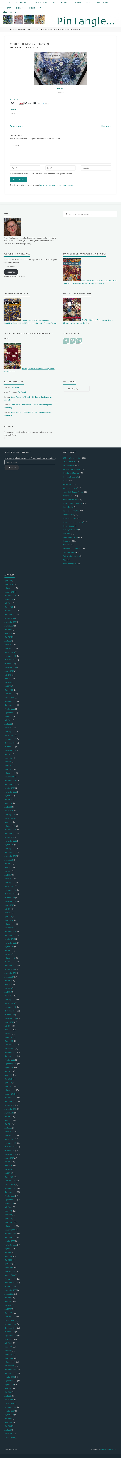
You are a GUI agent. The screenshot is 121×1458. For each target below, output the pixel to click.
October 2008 (9, 1241)
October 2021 (9, 747)
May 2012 (8, 1079)
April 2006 (8, 1354)
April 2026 (8, 580)
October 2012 (9, 1060)
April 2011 (8, 1128)
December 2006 (10, 1324)
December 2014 (10, 962)
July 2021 (8, 754)
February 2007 (9, 1317)
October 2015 (9, 939)
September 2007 (10, 1290)
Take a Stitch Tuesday (71, 556)
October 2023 (9, 663)
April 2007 (8, 1309)
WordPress (112, 1449)
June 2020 (8, 803)
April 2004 (8, 1430)
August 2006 (9, 1339)
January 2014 (9, 1003)
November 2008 (10, 1237)
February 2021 (9, 773)
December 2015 (10, 931)
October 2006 (9, 1332)
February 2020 (9, 814)
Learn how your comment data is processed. (56, 185)
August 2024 (9, 626)
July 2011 (8, 1116)
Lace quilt (67, 533)
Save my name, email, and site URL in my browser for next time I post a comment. (42, 174)
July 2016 (8, 909)
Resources (67, 541)
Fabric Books (68, 507)
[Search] (40, 8)
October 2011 (9, 1105)
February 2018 (9, 848)
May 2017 (8, 871)
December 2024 (10, 611)
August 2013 (9, 1022)
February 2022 (9, 731)
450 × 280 (15, 48)
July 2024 (8, 629)
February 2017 (9, 882)
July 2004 (8, 1418)
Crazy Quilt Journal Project (73, 492)
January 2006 (9, 1366)
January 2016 (9, 928)
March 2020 (8, 811)
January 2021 (9, 777)
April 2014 (8, 992)
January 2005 (9, 1403)
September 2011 (10, 1109)
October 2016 (9, 897)
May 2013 (8, 1033)
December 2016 (10, 890)
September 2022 (10, 713)
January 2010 (9, 1184)
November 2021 (10, 743)
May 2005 (8, 1392)
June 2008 (8, 1256)
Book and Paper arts (71, 477)
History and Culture (70, 530)
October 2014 (9, 969)
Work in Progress (69, 564)
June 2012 (8, 1075)
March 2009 (8, 1222)
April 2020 (8, 807)
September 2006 (10, 1335)
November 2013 (10, 1011)
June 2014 (8, 984)
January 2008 (9, 1275)
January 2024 (9, 652)
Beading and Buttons (71, 473)
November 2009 (10, 1192)
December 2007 (10, 1279)
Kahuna (103, 1449)
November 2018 (10, 833)
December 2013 (10, 1007)
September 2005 (10, 1381)
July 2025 (8, 603)
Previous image (16, 126)
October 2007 (9, 1286)
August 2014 (9, 977)
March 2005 (8, 1400)
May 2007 (8, 1305)
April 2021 (8, 765)
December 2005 (10, 1369)
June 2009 (8, 1211)
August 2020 (9, 796)
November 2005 (10, 1373)
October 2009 (9, 1196)
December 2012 (10, 1052)
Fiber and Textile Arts (71, 511)
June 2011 (8, 1120)
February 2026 (9, 588)
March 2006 (8, 1358)
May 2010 (8, 1169)
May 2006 (8, 1351)
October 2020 (9, 788)
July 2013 (8, 1026)
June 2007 (8, 1301)
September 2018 (10, 841)
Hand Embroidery (69, 518)
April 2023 (8, 686)
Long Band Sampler (70, 537)
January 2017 (9, 886)
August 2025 (9, 599)
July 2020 (8, 799)
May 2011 (8, 1124)
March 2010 (8, 1177)
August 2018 (9, 845)
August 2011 (9, 1113)
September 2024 (10, 622)
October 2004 (9, 1411)
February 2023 (9, 694)
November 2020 (10, 784)
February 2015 (9, 958)
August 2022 (9, 716)
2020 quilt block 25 (50, 30)
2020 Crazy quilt (34, 30)
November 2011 (10, 1101)
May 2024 (8, 637)
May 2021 (8, 762)
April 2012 (8, 1082)
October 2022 (9, 709)
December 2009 (10, 1188)
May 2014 (8, 988)
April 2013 (8, 1037)
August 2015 (9, 947)
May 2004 (8, 1426)
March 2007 (8, 1313)
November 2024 (10, 614)
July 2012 (8, 1071)
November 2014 (10, 965)
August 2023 (9, 671)
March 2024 (8, 645)
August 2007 (9, 1294)
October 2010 (9, 1150)
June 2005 (8, 1388)
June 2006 (8, 1347)
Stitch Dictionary (69, 552)
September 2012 (10, 1064)
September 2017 (10, 856)
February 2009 (9, 1226)
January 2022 (9, 735)
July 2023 (8, 675)
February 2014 (9, 999)
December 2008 (10, 1233)
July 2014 (8, 981)
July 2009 (8, 1207)
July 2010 (8, 1162)
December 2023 (10, 656)
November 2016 (10, 894)
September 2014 (10, 973)
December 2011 (10, 1098)
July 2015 (8, 950)
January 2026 (9, 592)
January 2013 (9, 1048)
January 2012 (9, 1094)
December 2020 (10, 780)
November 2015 (10, 935)
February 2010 (9, 1181)
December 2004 (10, 1407)
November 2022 (10, 705)
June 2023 (8, 678)
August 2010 (9, 1158)
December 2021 (10, 739)
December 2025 (10, 596)
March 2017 (8, 879)
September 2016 (10, 901)
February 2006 (9, 1362)
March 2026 (8, 584)
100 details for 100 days (72, 458)
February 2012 (9, 1090)
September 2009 (10, 1200)
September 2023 (10, 667)
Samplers (66, 545)
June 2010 (8, 1165)
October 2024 (9, 618)
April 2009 (8, 1218)
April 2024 (8, 641)
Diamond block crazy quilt (72, 503)
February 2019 (9, 826)
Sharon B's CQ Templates (72, 548)
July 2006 (8, 1343)
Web (65, 560)
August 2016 (9, 905)
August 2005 (9, 1384)
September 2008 (10, 1245)
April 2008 (8, 1264)
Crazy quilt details (70, 488)
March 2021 (8, 769)
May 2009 (8, 1215)
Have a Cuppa (68, 526)
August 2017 (9, 860)
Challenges (67, 484)
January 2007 (9, 1320)
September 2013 (10, 1018)
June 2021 (8, 758)
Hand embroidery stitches (73, 522)
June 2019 (8, 822)
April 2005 (8, 1396)
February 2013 (9, 1045)
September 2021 (10, 750)
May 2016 (8, 913)
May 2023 (8, 682)
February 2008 (9, 1271)
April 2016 (8, 916)
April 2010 (8, 1173)
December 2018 (10, 830)
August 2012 (9, 1067)
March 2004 (8, 1434)
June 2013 (8, 1030)
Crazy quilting (20, 30)
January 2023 (9, 697)
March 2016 (8, 920)
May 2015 (8, 954)
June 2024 (8, 633)
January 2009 (9, 1230)
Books (65, 481)
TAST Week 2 (15, 387)
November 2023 (10, 660)
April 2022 (8, 724)
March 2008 (8, 1267)
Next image (106, 126)
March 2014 (8, 996)
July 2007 (8, 1298)
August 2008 (9, 1249)
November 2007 (10, 1282)
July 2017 (8, 864)
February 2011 (9, 1135)
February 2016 (9, 924)
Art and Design (68, 465)
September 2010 (10, 1154)
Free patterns (68, 514)
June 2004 (8, 1422)
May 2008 (8, 1260)
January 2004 (9, 1437)
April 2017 (8, 875)
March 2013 (8, 1041)
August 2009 (9, 1203)
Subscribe (10, 272)
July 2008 (8, 1252)
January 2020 (9, 818)
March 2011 (8, 1132)
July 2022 (8, 720)
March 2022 (8, 728)
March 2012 (8, 1086)
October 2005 (9, 1377)
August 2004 (9, 1415)
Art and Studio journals (71, 469)
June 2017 (8, 867)
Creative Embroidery (71, 499)
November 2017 (10, 852)
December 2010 (10, 1143)
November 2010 (10, 1147)
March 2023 (8, 690)
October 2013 (9, 1014)
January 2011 (9, 1139)
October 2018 (9, 837)
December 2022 (10, 701)
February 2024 (9, 648)
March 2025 (8, 607)
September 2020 (10, 792)
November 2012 (10, 1056)
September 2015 (10, 943)
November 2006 (10, 1328)
